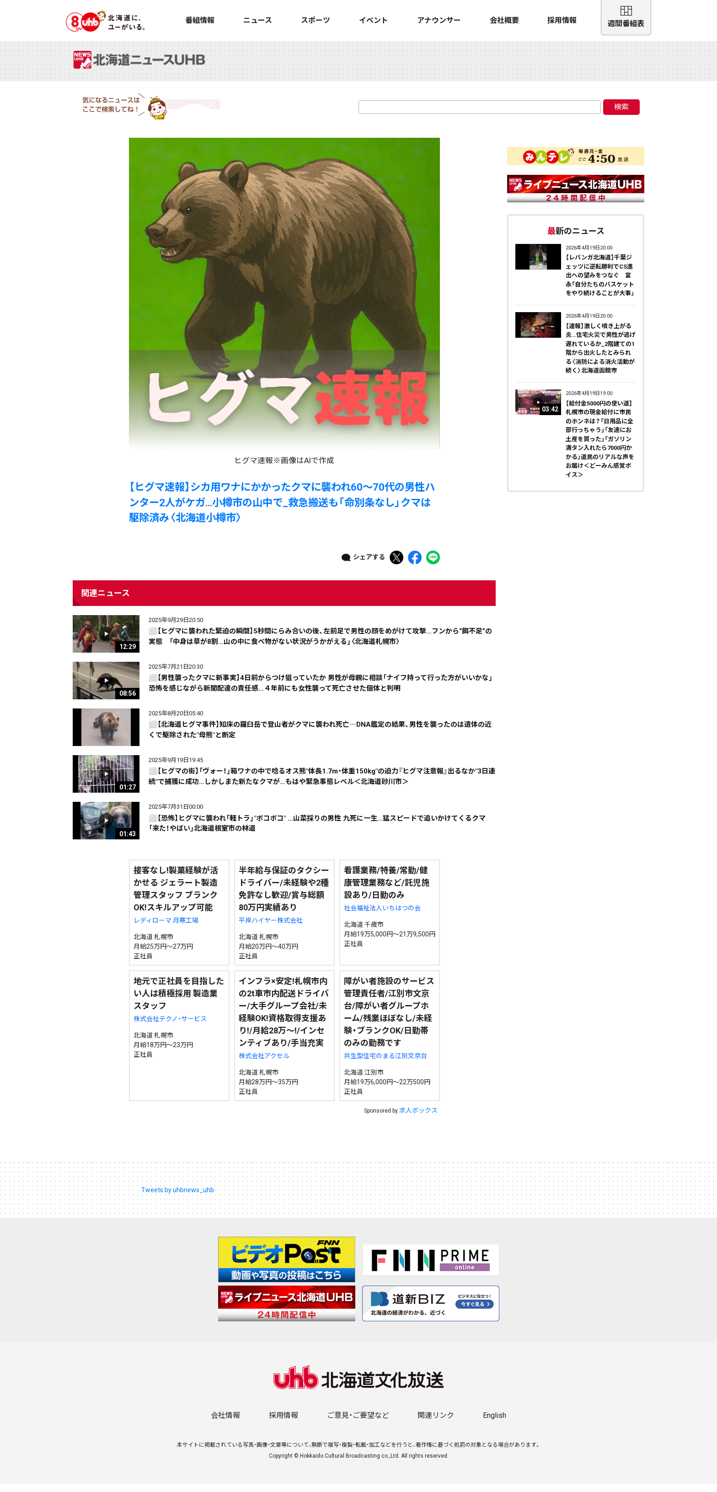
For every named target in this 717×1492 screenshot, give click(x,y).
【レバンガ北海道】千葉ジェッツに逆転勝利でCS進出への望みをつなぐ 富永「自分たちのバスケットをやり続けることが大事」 (600, 283)
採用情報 (562, 20)
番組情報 (199, 20)
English (494, 1423)
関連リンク (435, 1423)
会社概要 (504, 20)
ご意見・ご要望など (358, 1423)
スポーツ (315, 20)
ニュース (257, 20)
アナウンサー (439, 20)
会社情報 (225, 1423)
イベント (373, 20)
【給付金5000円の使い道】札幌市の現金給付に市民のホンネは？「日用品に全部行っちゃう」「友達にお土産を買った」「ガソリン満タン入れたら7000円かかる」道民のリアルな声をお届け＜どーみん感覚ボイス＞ (600, 446)
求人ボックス (418, 1118)
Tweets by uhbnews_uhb (177, 1197)
